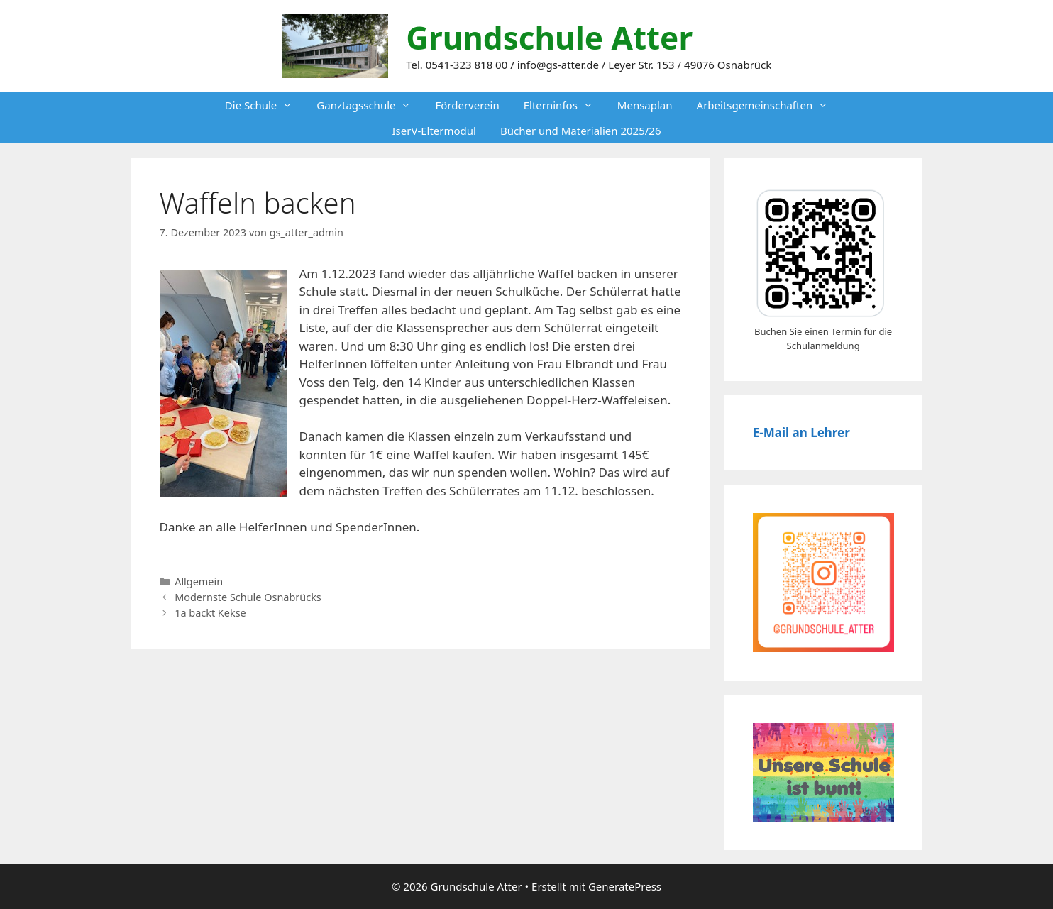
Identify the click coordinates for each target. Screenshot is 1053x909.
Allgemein (199, 581)
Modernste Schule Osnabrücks (248, 597)
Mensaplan (645, 105)
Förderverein (467, 105)
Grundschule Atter (549, 37)
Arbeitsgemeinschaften (769, 105)
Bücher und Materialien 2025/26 (580, 130)
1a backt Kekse (210, 612)
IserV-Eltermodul (434, 130)
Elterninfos (564, 105)
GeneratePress (624, 886)
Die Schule (265, 105)
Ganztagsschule (369, 105)
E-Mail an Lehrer (801, 432)
